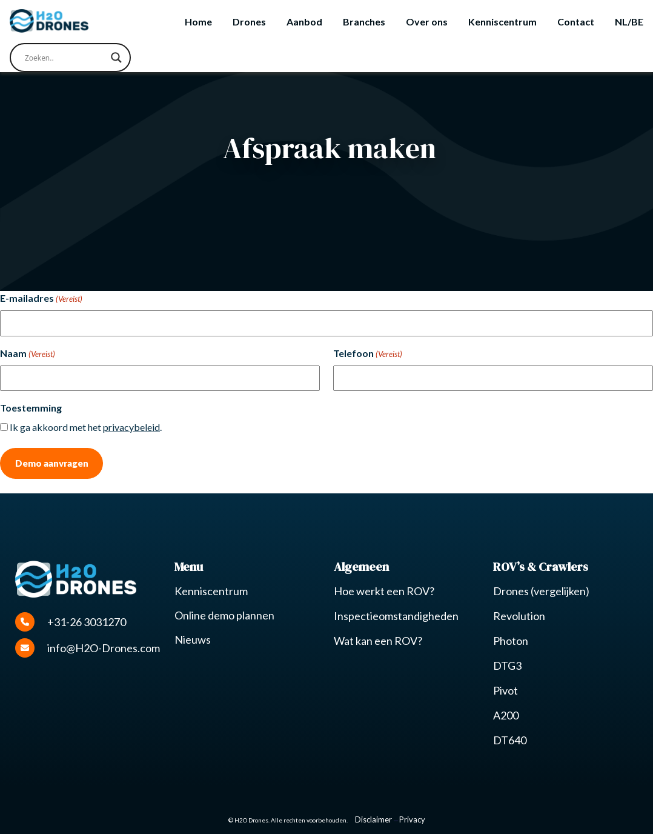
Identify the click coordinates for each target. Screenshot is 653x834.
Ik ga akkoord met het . (86, 427)
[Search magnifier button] (116, 57)
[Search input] (65, 57)
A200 (506, 715)
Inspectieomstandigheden (396, 615)
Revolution (519, 615)
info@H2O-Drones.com (87, 648)
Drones (249, 21)
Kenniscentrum (502, 21)
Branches (364, 21)
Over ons (427, 21)
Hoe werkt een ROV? (384, 591)
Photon (510, 640)
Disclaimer (373, 819)
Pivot (505, 690)
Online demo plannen (224, 615)
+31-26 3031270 (70, 622)
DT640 (509, 740)
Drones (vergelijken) (541, 591)
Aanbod (304, 21)
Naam (27, 354)
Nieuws (192, 639)
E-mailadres (41, 298)
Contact (575, 21)
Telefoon (367, 354)
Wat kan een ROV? (378, 640)
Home (198, 21)
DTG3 (507, 665)
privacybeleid (131, 427)
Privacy (412, 819)
